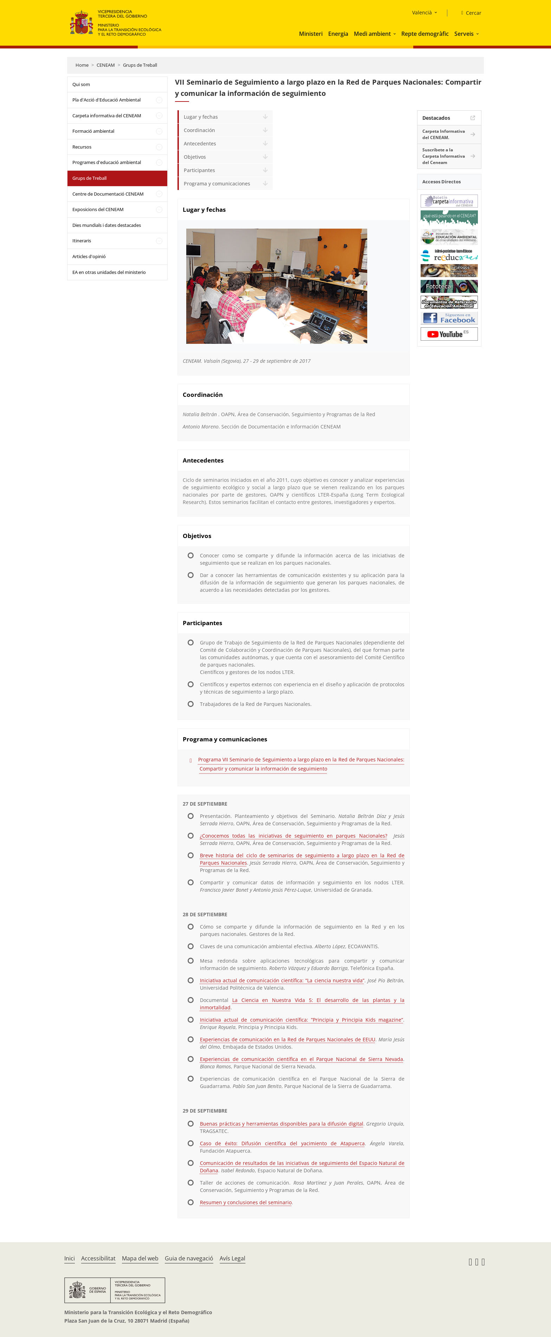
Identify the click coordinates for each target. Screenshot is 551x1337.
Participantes (199, 170)
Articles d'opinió (89, 256)
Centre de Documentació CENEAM (108, 194)
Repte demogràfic (425, 34)
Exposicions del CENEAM (98, 209)
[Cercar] (468, 13)
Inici (69, 1258)
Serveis (464, 34)
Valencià (422, 12)
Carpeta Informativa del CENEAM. (443, 134)
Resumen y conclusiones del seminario (246, 1202)
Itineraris (81, 240)
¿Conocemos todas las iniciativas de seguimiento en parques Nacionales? (293, 835)
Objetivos (195, 156)
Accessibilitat (98, 1258)
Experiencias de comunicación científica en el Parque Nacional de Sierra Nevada (301, 1059)
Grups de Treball (140, 65)
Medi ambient (372, 34)
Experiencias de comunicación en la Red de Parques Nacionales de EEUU (287, 1039)
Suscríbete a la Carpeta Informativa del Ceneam (443, 156)
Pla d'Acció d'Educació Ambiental (106, 100)
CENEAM (106, 65)
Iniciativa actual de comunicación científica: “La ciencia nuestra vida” (282, 980)
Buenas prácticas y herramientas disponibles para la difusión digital (281, 1123)
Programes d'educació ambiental (106, 162)
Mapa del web (140, 1258)
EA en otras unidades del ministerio (109, 272)
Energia (338, 34)
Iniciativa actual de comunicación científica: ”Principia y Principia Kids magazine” (301, 1019)
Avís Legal (232, 1258)
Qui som (81, 84)
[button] (395, 34)
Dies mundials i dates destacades (106, 225)
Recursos (81, 147)
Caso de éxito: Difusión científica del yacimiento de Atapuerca (282, 1143)
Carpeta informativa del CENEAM (106, 115)
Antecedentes (200, 143)
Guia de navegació (189, 1258)
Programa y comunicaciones (217, 183)
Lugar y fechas (201, 116)
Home (82, 65)
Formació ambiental (93, 131)
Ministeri (311, 34)
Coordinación (199, 130)
